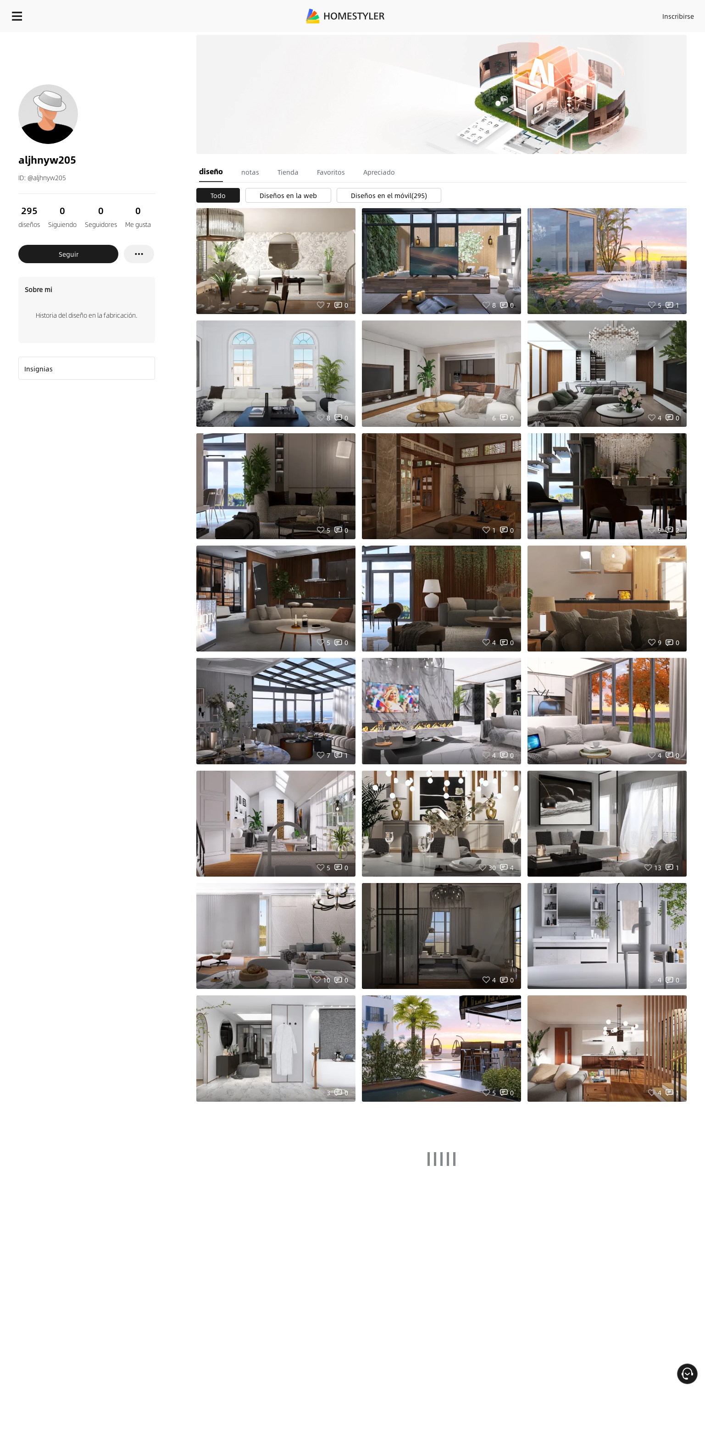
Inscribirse (562, 14)
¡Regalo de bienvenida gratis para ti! (490, 38)
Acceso (526, 14)
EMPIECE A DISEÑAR (656, 14)
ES (595, 14)
